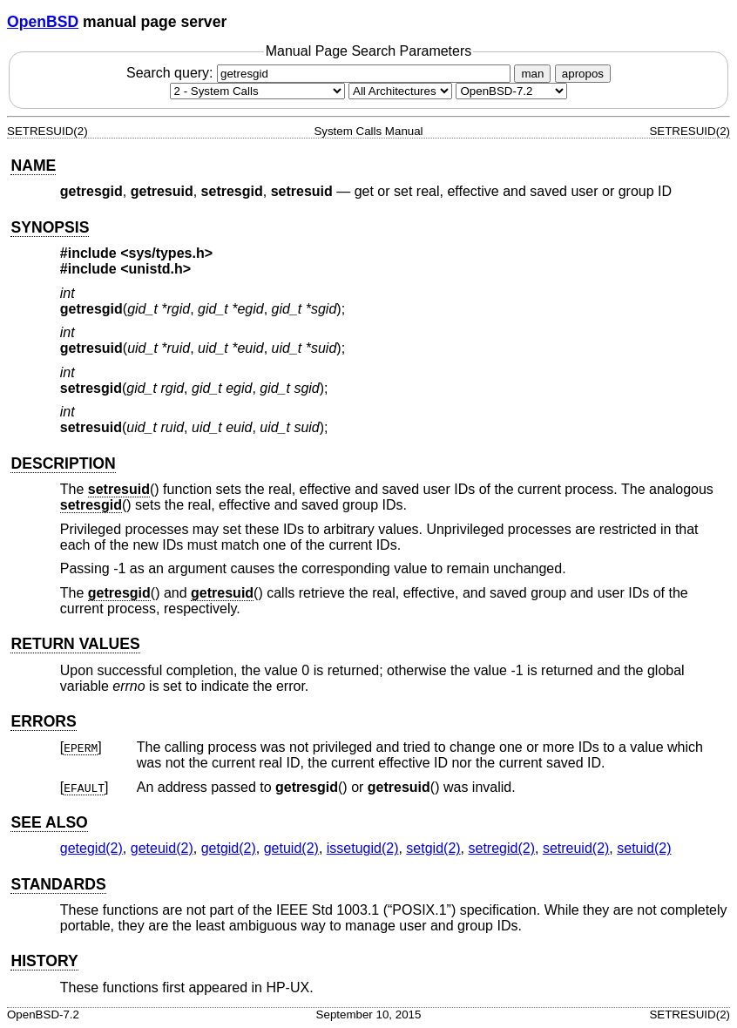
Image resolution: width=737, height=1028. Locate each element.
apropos (583, 73)
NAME (33, 165)
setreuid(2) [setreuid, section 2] (576, 848)
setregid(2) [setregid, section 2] (502, 848)
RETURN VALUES (74, 644)
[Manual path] (511, 91)
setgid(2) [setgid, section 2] (433, 848)
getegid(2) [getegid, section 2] (91, 848)
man (532, 73)
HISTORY (44, 961)
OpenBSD (42, 21)
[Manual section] (257, 91)
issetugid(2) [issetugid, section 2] (363, 848)
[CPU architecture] (400, 91)
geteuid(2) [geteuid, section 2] (162, 848)
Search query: (320, 72)
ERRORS (43, 721)
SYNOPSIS (49, 227)
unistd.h (156, 268)
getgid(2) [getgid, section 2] (228, 848)
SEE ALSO (48, 822)
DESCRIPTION (62, 463)
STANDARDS (57, 884)
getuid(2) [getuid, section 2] (291, 848)
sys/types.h (167, 253)
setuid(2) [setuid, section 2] (644, 848)
